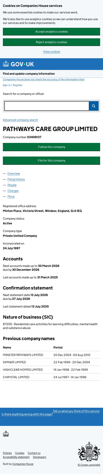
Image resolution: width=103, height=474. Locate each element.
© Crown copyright (89, 465)
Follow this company (51, 147)
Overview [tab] (13, 173)
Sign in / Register (12, 85)
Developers (39, 457)
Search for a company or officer (23, 94)
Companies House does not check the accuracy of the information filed (43, 79)
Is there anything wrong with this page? (27, 414)
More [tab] (11, 196)
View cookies (51, 51)
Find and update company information (29, 73)
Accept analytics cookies (51, 31)
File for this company (51, 160)
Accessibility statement (16, 457)
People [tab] (11, 185)
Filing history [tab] (16, 179)
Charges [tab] (13, 191)
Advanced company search (20, 120)
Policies (7, 453)
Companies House (22, 464)
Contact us (34, 453)
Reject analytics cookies (51, 42)
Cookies (19, 453)
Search (94, 106)
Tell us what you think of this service (76, 411)
